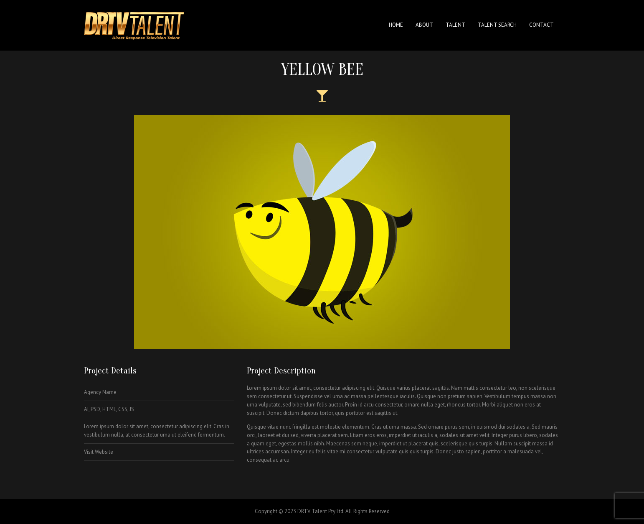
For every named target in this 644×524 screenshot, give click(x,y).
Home (396, 24)
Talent (455, 24)
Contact (541, 24)
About (424, 24)
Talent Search (497, 24)
